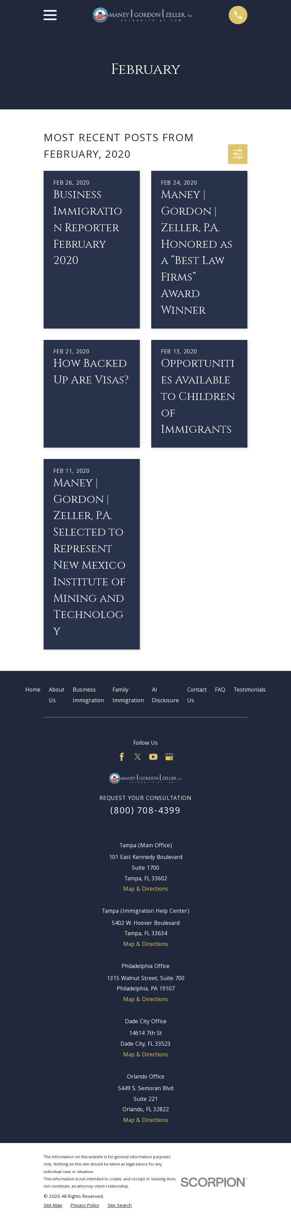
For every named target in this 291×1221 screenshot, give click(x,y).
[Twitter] (138, 757)
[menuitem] (53, 1206)
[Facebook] (122, 757)
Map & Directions (145, 889)
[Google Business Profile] (169, 757)
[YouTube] (153, 757)
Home (32, 690)
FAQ (220, 690)
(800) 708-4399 (145, 811)
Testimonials (250, 690)
